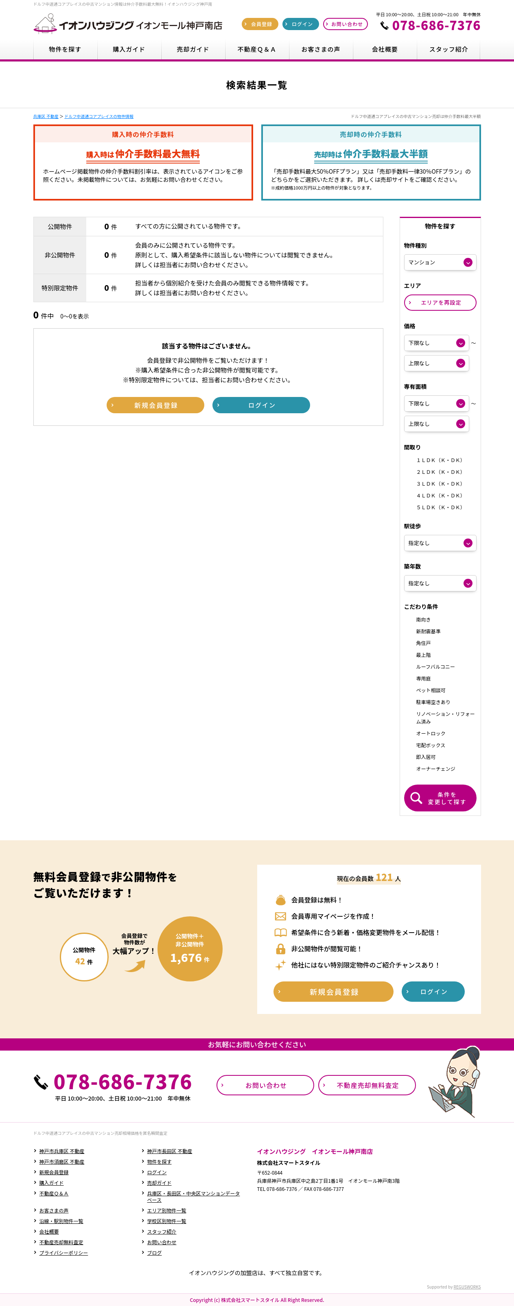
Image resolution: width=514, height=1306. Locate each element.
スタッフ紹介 (162, 1231)
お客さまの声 (54, 1210)
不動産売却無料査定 (61, 1241)
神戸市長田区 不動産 (169, 1150)
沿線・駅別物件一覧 (61, 1220)
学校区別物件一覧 (166, 1220)
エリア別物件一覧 (166, 1210)
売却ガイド (159, 1182)
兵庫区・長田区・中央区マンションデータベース (193, 1196)
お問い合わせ (162, 1241)
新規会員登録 (54, 1172)
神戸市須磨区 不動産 (62, 1161)
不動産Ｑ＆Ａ (54, 1193)
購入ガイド (51, 1182)
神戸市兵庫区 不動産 (62, 1150)
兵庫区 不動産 (46, 116)
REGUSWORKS (467, 1287)
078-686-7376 (436, 25)
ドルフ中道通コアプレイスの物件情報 (98, 116)
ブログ (154, 1252)
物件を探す (159, 1161)
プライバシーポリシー (63, 1252)
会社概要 (49, 1231)
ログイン (157, 1172)
